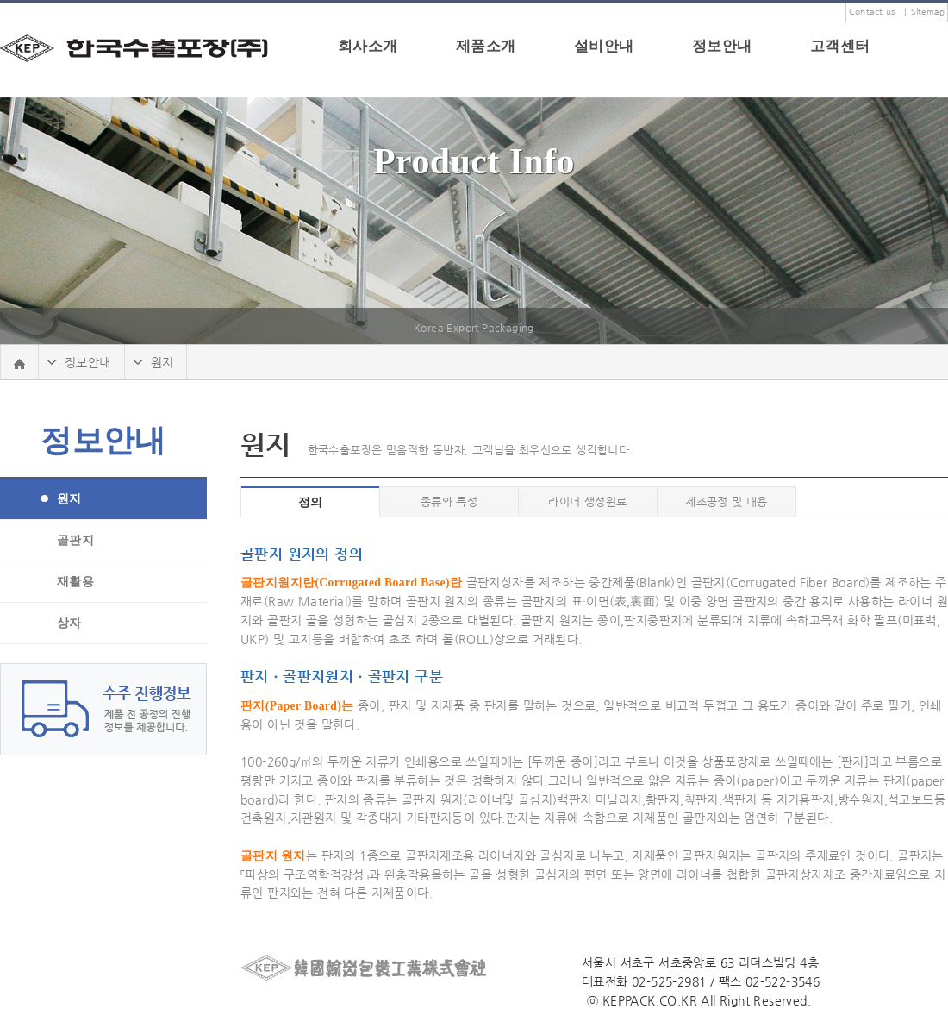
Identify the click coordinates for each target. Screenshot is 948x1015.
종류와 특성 (449, 501)
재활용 (75, 581)
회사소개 (368, 46)
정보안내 (722, 46)
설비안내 (604, 46)
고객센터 (840, 46)
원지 (69, 498)
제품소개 (486, 46)
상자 (69, 623)
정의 (310, 502)
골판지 (75, 540)
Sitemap (928, 11)
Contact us (872, 11)
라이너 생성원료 (587, 501)
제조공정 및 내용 (726, 501)
